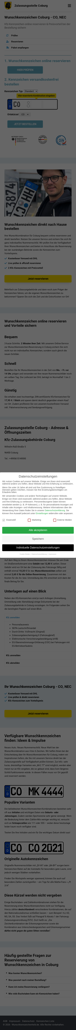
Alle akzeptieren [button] (38, 530)
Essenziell (9, 520)
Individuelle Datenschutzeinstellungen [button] (38, 547)
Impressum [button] (52, 554)
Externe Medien (62, 520)
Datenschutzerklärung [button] (39, 554)
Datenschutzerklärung (55, 510)
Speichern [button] (38, 538)
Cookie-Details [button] (25, 554)
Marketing (34, 520)
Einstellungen (42, 513)
